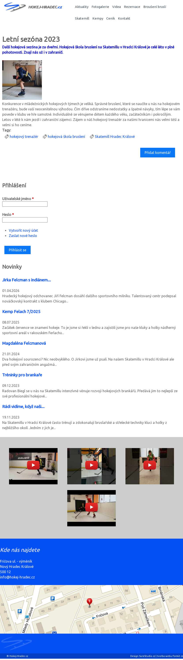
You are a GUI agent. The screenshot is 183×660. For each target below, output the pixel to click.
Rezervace (132, 7)
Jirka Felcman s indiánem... (26, 280)
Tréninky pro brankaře (22, 375)
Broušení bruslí (154, 7)
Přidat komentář (158, 153)
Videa (116, 7)
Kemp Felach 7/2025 (21, 311)
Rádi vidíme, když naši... (23, 406)
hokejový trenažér (24, 137)
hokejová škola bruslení (66, 137)
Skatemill (82, 18)
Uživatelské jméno (18, 199)
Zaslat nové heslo (23, 236)
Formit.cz (178, 656)
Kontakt (124, 18)
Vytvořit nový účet (23, 230)
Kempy (97, 18)
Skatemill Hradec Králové (115, 137)
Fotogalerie (100, 7)
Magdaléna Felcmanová (24, 343)
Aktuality (81, 7)
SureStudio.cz (147, 656)
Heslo (8, 215)
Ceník (110, 18)
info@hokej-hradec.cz (17, 577)
